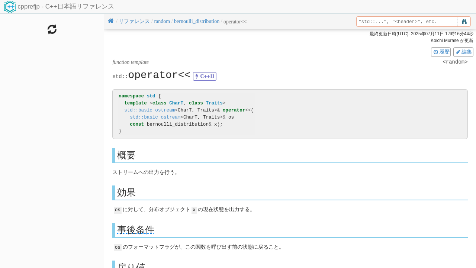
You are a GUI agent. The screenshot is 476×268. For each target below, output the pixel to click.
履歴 (441, 52)
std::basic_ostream (149, 110)
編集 (463, 52)
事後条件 (135, 230)
